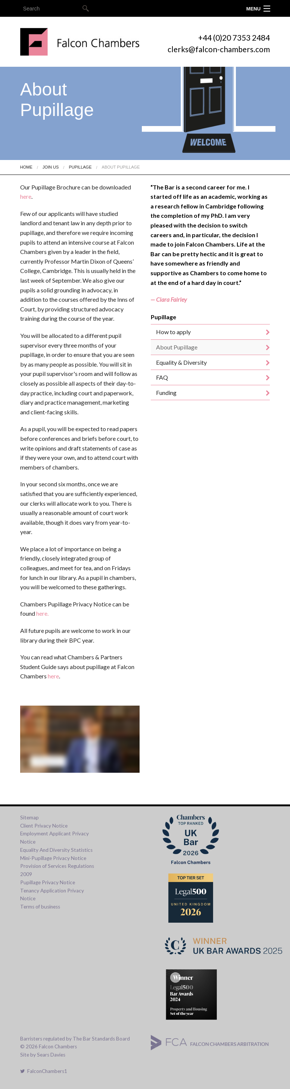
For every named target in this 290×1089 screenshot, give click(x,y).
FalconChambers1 (43, 1071)
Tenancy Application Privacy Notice (52, 895)
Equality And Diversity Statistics (56, 850)
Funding (166, 392)
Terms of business (40, 907)
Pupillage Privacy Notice (47, 882)
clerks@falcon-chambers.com (219, 49)
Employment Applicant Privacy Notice (54, 838)
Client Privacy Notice (44, 826)
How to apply (173, 331)
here (25, 196)
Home (26, 167)
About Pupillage (121, 167)
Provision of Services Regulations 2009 (57, 870)
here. (42, 613)
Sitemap (29, 817)
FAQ (162, 377)
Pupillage (80, 167)
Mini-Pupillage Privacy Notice (53, 858)
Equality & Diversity (181, 362)
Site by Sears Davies (42, 1055)
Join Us (51, 167)
